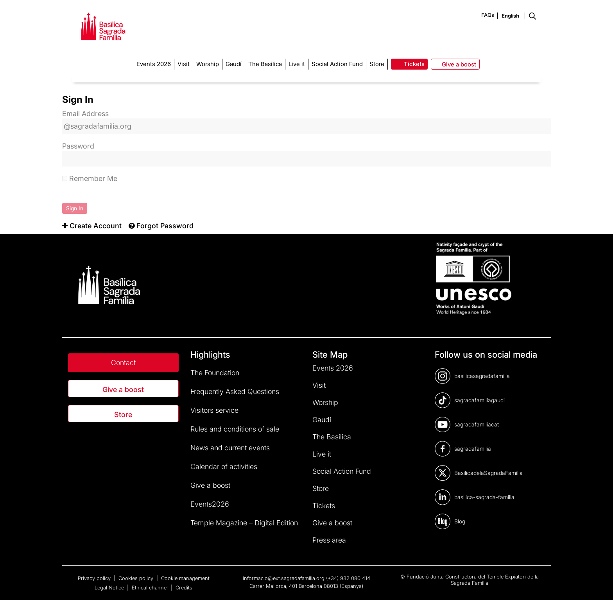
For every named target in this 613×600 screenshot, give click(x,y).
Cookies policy (136, 578)
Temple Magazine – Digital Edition (244, 523)
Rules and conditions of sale (234, 429)
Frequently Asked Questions (234, 391)
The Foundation (214, 373)
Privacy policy (95, 578)
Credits (184, 587)
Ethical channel (150, 587)
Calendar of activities (223, 466)
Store (123, 414)
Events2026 (209, 504)
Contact (123, 362)
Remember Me (89, 178)
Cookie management (185, 578)
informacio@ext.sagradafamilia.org (283, 578)
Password (78, 146)
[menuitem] (92, 226)
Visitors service (214, 410)
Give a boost (123, 389)
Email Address (85, 113)
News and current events (230, 448)
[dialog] (598, 584)
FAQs (487, 15)
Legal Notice (110, 587)
